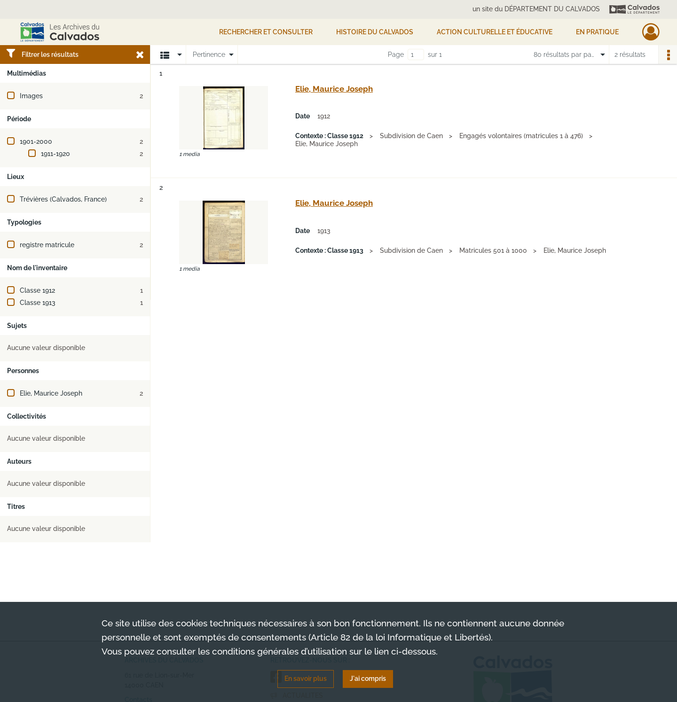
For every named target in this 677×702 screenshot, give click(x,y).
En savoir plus (305, 678)
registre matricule (47, 245)
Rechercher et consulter (266, 32)
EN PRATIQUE (597, 32)
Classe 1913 (37, 302)
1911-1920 (55, 153)
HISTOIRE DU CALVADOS (374, 32)
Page (396, 54)
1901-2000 (36, 141)
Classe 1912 (37, 290)
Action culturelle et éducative (494, 32)
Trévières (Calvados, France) (63, 199)
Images (31, 96)
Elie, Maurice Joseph (51, 393)
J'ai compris (368, 678)
